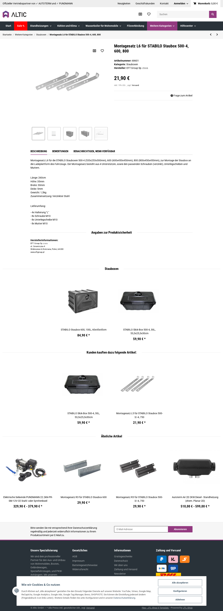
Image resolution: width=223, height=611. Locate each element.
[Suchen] (183, 14)
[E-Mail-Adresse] (141, 529)
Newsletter (120, 573)
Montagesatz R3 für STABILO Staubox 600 (84, 497)
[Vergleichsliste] (140, 14)
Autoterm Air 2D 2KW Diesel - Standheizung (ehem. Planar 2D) (195, 499)
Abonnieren (180, 529)
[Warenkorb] (206, 3)
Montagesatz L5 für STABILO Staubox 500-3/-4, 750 (139, 415)
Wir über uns (121, 565)
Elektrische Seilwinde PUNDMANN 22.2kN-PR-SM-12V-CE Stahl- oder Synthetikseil (28, 499)
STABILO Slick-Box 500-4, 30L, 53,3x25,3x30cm (139, 331)
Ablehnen (182, 599)
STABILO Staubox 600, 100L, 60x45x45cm (83, 329)
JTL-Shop (188, 607)
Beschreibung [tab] (38, 151)
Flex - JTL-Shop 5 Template (155, 607)
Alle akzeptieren (183, 582)
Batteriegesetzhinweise (84, 565)
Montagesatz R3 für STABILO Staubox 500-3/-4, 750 (139, 499)
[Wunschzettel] (149, 14)
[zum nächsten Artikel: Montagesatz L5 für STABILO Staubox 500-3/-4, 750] (217, 35)
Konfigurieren (183, 591)
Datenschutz (121, 560)
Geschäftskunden (145, 3)
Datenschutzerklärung (85, 527)
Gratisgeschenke (123, 556)
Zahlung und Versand (125, 569)
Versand (135, 85)
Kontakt (164, 3)
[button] (181, 3)
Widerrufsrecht (80, 569)
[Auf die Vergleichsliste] (94, 50)
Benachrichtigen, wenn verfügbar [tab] (94, 151)
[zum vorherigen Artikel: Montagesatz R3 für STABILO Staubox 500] (210, 35)
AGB (74, 556)
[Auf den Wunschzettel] (102, 50)
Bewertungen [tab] (60, 151)
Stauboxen (132, 64)
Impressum (78, 560)
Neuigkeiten (124, 3)
